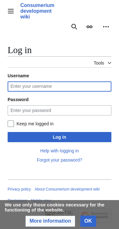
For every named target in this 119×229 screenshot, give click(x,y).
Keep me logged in (35, 123)
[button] (50, 221)
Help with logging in (59, 150)
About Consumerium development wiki (67, 189)
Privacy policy (19, 189)
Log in (59, 137)
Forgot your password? (59, 160)
